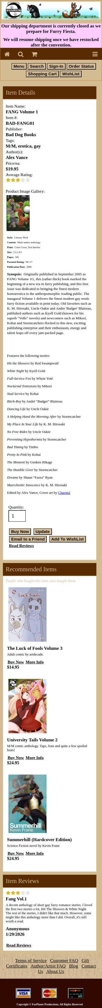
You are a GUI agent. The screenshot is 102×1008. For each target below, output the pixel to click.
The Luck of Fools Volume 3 (35, 648)
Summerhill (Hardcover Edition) (39, 839)
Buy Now (16, 662)
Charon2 (64, 493)
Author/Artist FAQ (48, 966)
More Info (35, 662)
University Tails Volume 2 (32, 739)
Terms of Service (31, 960)
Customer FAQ (64, 960)
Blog (73, 966)
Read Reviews (21, 545)
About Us (55, 971)
